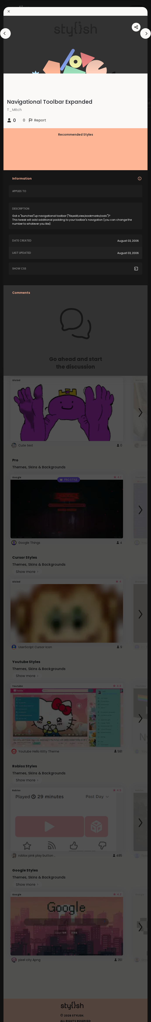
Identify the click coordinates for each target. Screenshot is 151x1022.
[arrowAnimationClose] (5, 33)
